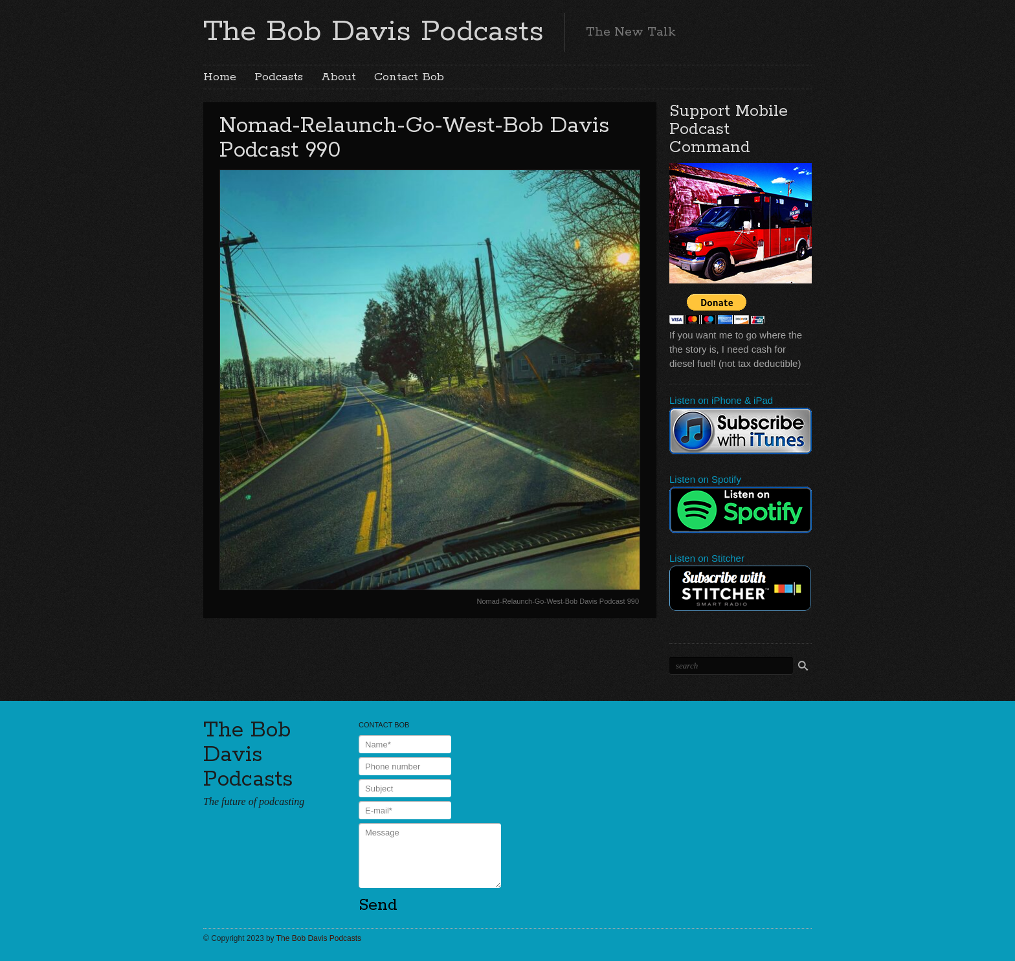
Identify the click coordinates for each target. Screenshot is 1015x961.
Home (219, 77)
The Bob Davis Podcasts (373, 31)
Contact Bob (409, 77)
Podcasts (278, 77)
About (338, 77)
